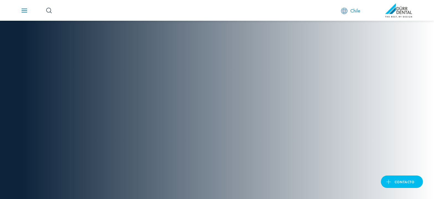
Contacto (405, 181)
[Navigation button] (24, 10)
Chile (350, 10)
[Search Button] (49, 10)
